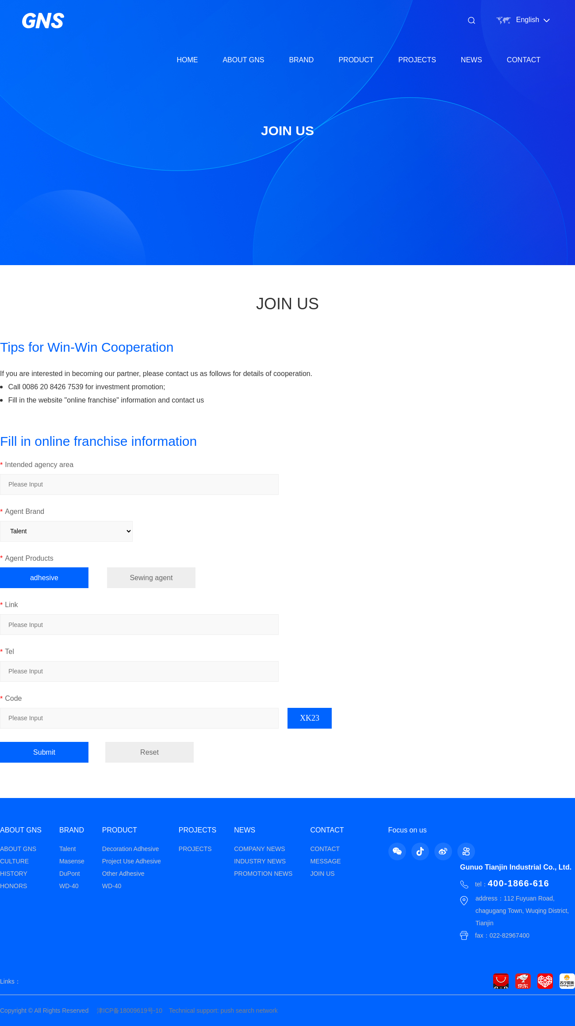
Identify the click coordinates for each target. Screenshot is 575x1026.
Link (9, 605)
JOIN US (322, 873)
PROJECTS (417, 60)
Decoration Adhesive (130, 848)
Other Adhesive (123, 873)
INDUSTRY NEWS (260, 861)
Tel (7, 652)
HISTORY (13, 873)
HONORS (13, 885)
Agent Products (27, 558)
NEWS (471, 60)
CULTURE (14, 861)
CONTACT (523, 60)
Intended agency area (36, 465)
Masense (71, 861)
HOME (187, 60)
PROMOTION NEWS (263, 873)
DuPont (69, 873)
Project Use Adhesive (131, 861)
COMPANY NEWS (259, 848)
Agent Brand (22, 512)
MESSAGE (325, 861)
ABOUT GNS (243, 60)
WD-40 (69, 885)
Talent (67, 848)
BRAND (301, 60)
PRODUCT (355, 60)
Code (11, 699)
